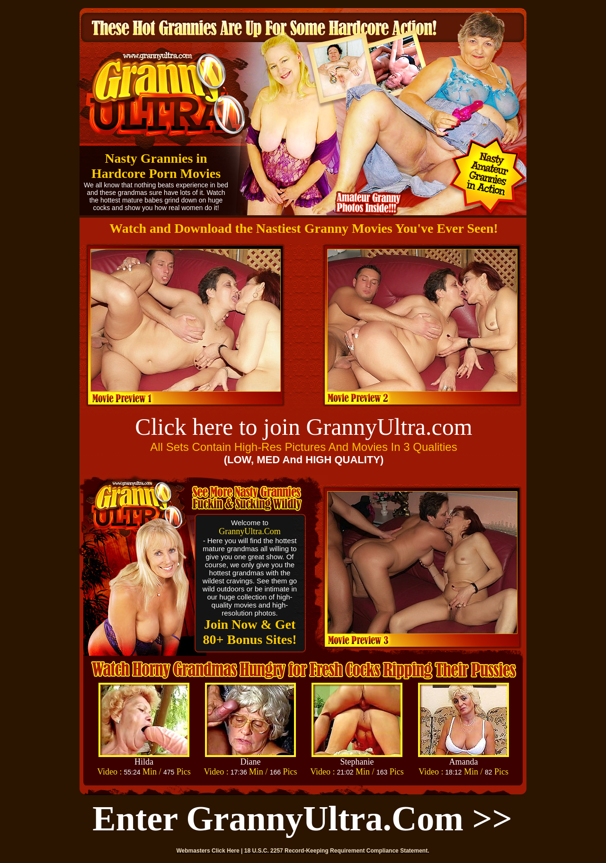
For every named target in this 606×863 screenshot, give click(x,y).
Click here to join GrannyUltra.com (303, 427)
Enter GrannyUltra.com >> (302, 818)
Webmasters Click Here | (210, 850)
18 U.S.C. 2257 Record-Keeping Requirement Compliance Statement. (336, 850)
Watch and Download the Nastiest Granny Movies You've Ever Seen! (303, 228)
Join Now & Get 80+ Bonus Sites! (250, 632)
